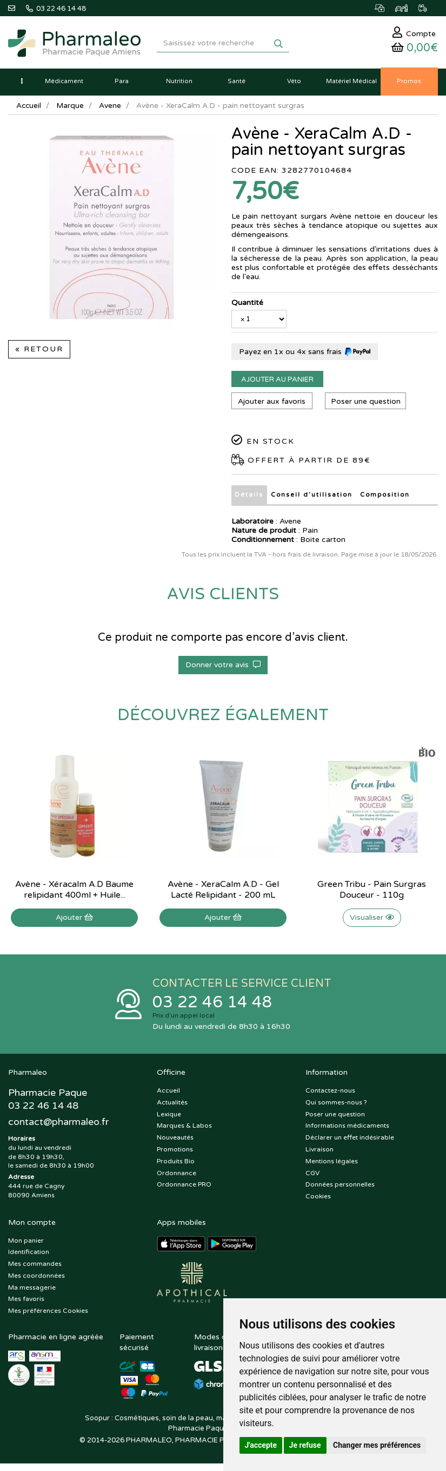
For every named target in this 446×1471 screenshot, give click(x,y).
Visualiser (372, 920)
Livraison (319, 1153)
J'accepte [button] (261, 1445)
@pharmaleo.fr (58, 1126)
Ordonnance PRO (184, 1188)
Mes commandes (35, 1267)
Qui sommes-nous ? (336, 1105)
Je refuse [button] (305, 1445)
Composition (385, 497)
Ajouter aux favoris (271, 404)
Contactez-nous (330, 1094)
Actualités (172, 1105)
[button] (21, 84)
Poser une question (366, 404)
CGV (312, 1176)
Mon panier (26, 1244)
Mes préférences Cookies (48, 1314)
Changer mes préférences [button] (377, 1445)
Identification (28, 1255)
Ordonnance (176, 1176)
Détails (249, 497)
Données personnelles (340, 1188)
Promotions (175, 1153)
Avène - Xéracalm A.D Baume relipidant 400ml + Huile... (74, 892)
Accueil (29, 108)
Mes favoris (26, 1302)
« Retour (39, 352)
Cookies (318, 1200)
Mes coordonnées (36, 1279)
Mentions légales (331, 1164)
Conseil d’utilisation (311, 497)
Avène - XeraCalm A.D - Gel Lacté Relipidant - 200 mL (223, 892)
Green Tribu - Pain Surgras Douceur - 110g (371, 892)
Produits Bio (176, 1164)
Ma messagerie (32, 1290)
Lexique (169, 1117)
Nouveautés (175, 1141)
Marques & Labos (184, 1129)
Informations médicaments (347, 1129)
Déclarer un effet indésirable (349, 1141)
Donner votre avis (223, 667)
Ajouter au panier (277, 382)
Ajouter (74, 920)
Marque (71, 108)
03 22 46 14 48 (212, 1005)
